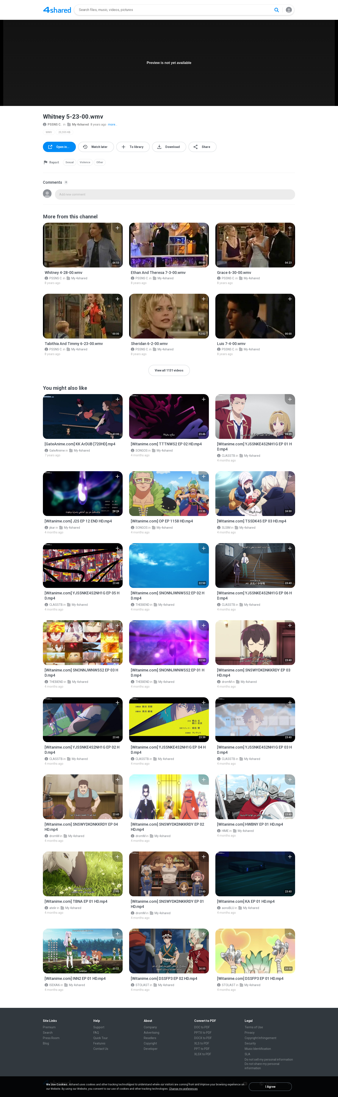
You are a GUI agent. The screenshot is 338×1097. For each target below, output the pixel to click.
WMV (49, 132)
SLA (247, 1054)
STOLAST (140, 985)
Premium (49, 1027)
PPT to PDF (202, 1048)
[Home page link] (57, 10)
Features (99, 1043)
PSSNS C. (52, 124)
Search (48, 1032)
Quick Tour (100, 1038)
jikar (50, 527)
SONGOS (139, 450)
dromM (224, 682)
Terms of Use (254, 1027)
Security (250, 1043)
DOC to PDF (202, 1027)
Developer (151, 1048)
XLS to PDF (201, 1043)
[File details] (83, 245)
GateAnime (55, 450)
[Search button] (276, 10)
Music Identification (258, 1048)
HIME (223, 831)
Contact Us (100, 1048)
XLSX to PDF (202, 1054)
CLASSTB (226, 455)
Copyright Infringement (260, 1038)
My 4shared (78, 124)
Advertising (151, 1032)
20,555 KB (64, 132)
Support (98, 1027)
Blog (46, 1043)
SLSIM (223, 527)
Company (150, 1027)
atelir (50, 908)
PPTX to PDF (202, 1032)
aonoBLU (225, 908)
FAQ (96, 1032)
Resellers (150, 1038)
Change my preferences (183, 1088)
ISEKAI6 (52, 985)
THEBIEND (140, 604)
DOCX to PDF (203, 1038)
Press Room (51, 1038)
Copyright (150, 1043)
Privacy (250, 1032)
